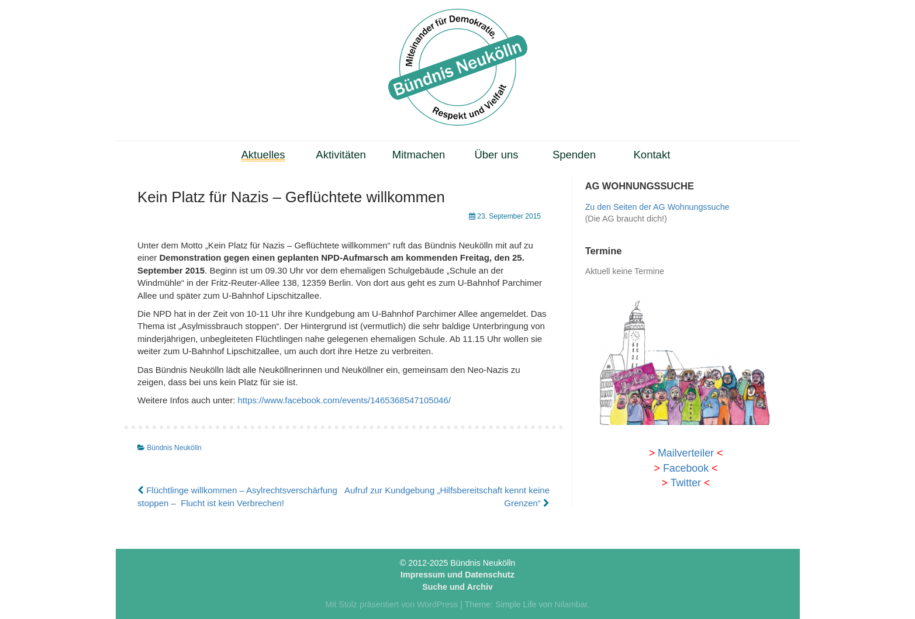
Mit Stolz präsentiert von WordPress (391, 604)
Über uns (496, 154)
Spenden (574, 154)
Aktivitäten (340, 154)
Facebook (686, 468)
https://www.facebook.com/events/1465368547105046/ (343, 400)
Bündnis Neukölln (174, 448)
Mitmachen (419, 154)
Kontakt (652, 154)
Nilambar (570, 604)
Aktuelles (263, 154)
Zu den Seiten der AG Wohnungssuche (657, 207)
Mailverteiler (686, 453)
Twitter (686, 483)
